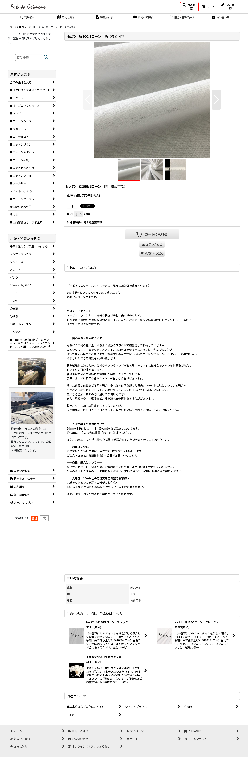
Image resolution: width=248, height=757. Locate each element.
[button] (189, 6)
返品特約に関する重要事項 (84, 222)
